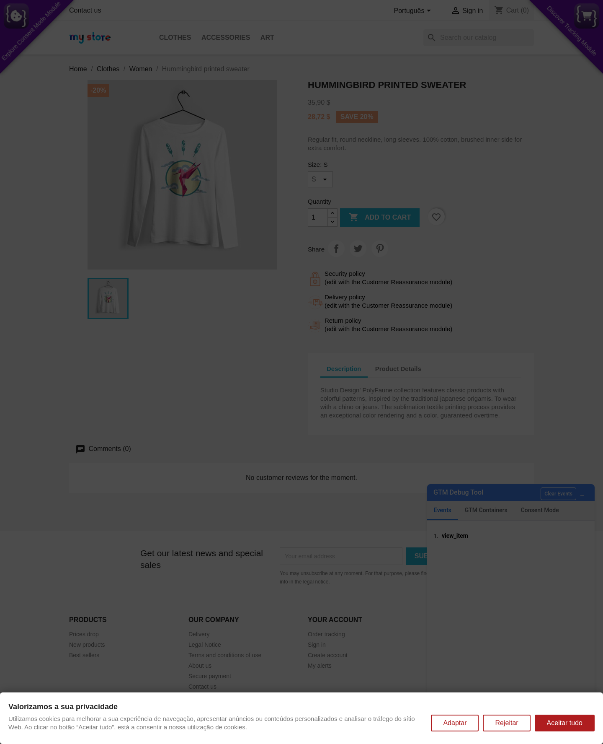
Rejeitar (506, 722)
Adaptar (454, 722)
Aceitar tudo (564, 722)
